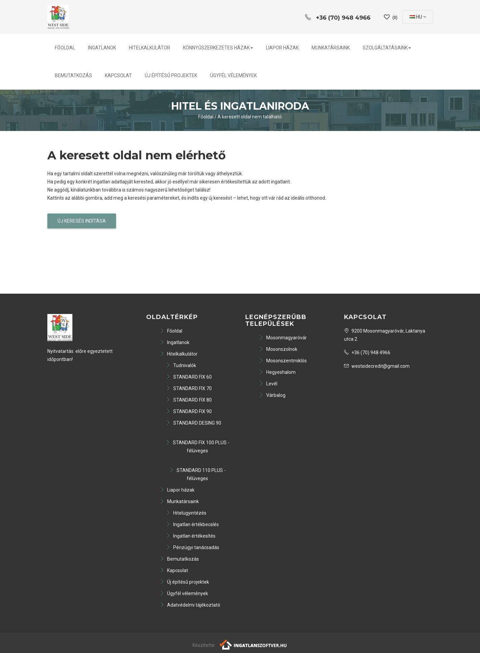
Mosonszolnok (278, 349)
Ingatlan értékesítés (190, 536)
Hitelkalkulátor (149, 47)
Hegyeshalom (277, 372)
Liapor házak (282, 47)
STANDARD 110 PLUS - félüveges (197, 474)
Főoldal (65, 47)
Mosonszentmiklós (283, 360)
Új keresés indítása (82, 221)
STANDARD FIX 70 (189, 388)
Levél (268, 383)
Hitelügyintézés (186, 513)
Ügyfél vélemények (233, 75)
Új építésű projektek (171, 75)
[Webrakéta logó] (253, 644)
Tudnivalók (181, 365)
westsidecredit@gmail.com (377, 366)
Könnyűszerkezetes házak (218, 47)
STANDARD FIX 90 (189, 411)
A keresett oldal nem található (250, 116)
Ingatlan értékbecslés (192, 524)
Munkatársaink (331, 47)
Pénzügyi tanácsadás (192, 547)
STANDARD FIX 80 (189, 400)
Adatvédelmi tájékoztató (190, 605)
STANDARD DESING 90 (193, 423)
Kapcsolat (118, 75)
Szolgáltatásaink (387, 47)
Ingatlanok (102, 47)
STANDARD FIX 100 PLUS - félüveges (197, 446)
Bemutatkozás (73, 75)
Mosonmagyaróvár (283, 337)
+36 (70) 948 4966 (367, 352)
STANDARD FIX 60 (189, 377)
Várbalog (272, 395)
